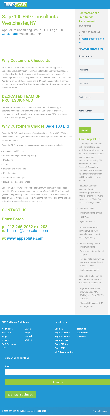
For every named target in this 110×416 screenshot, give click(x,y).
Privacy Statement (100, 412)
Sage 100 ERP (58, 126)
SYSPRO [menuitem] (6, 341)
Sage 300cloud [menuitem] (62, 337)
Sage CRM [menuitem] (60, 348)
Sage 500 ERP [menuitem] (62, 341)
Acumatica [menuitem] (7, 329)
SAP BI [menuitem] (28, 329)
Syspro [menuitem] (28, 340)
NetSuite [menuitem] (6, 333)
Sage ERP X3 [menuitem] (61, 344)
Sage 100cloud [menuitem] (62, 333)
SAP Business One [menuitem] (9, 346)
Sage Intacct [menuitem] (28, 335)
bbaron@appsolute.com (28, 230)
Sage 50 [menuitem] (59, 329)
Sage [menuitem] (4, 337)
